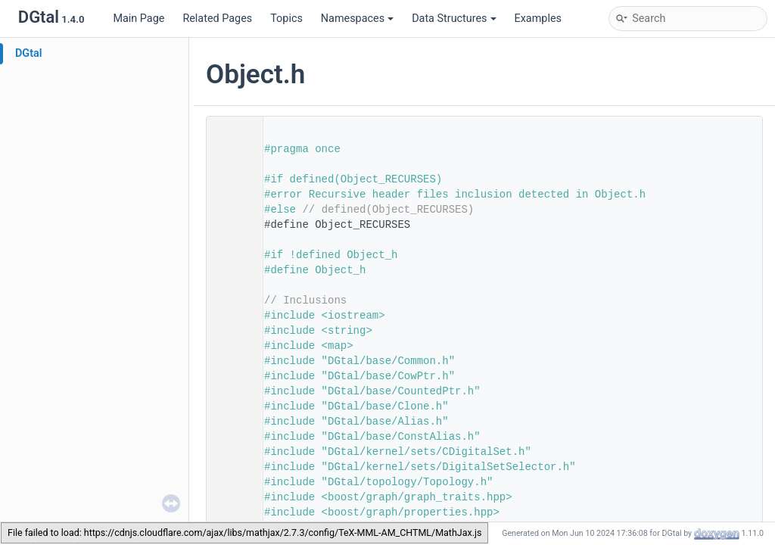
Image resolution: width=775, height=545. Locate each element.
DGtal (28, 53)
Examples (538, 18)
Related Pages (217, 18)
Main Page (138, 18)
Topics (286, 18)
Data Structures (454, 18)
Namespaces (357, 18)
